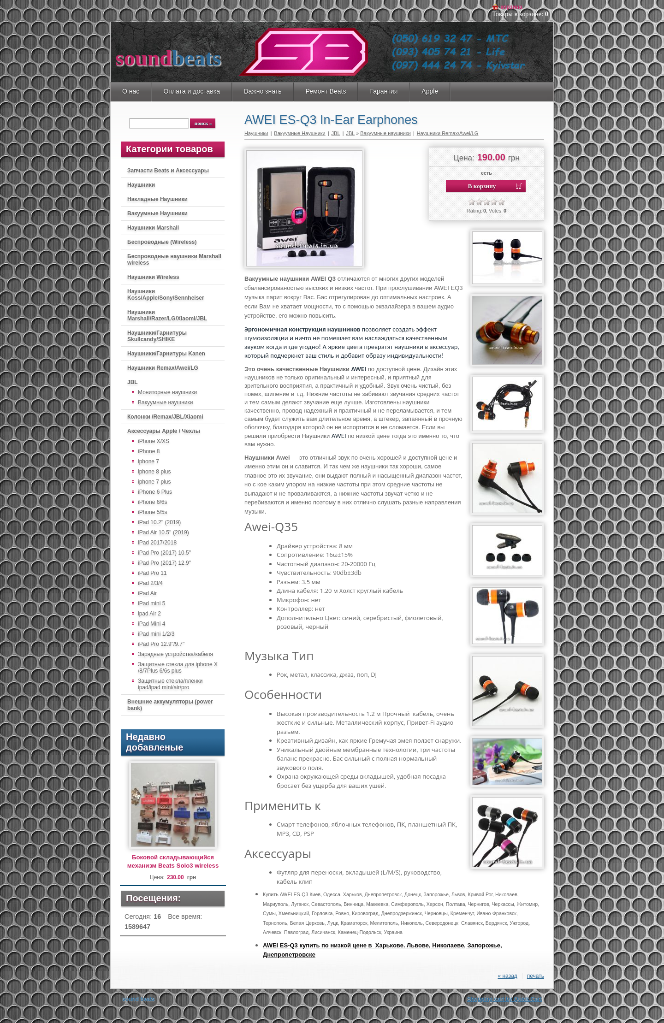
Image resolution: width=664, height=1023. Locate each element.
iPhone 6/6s (152, 502)
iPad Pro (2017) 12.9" (164, 563)
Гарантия (383, 91)
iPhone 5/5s (152, 512)
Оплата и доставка (191, 91)
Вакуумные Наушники (157, 213)
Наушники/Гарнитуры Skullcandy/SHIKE (157, 336)
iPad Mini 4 (151, 624)
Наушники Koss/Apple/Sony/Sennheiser (165, 294)
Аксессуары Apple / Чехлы (163, 431)
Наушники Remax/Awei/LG (162, 368)
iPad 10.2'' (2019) (159, 522)
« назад (507, 976)
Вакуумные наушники (165, 402)
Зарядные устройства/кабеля (175, 654)
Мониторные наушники (167, 392)
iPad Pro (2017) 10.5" (164, 553)
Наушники (141, 185)
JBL (132, 382)
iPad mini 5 (151, 603)
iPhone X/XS (153, 441)
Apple (429, 91)
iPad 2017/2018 (157, 542)
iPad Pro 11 (152, 573)
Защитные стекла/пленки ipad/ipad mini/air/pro (170, 684)
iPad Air (147, 593)
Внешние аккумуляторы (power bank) (170, 704)
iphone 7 (148, 461)
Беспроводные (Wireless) (161, 242)
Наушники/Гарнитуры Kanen (166, 353)
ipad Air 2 (149, 613)
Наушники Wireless (153, 277)
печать (535, 976)
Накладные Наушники (157, 199)
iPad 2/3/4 (150, 583)
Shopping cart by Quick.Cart (504, 999)
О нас (130, 91)
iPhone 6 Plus (155, 492)
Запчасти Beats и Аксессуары (168, 170)
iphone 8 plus (154, 471)
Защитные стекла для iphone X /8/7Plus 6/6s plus (178, 667)
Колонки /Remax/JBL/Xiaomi (165, 417)
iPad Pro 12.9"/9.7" (161, 644)
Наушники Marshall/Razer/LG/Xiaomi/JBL (167, 315)
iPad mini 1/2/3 (156, 634)
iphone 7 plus (154, 482)
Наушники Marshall (153, 228)
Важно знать (262, 91)
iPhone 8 (149, 451)
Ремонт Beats (326, 91)
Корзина (511, 7)
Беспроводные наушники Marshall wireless (174, 259)
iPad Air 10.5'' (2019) (163, 532)
